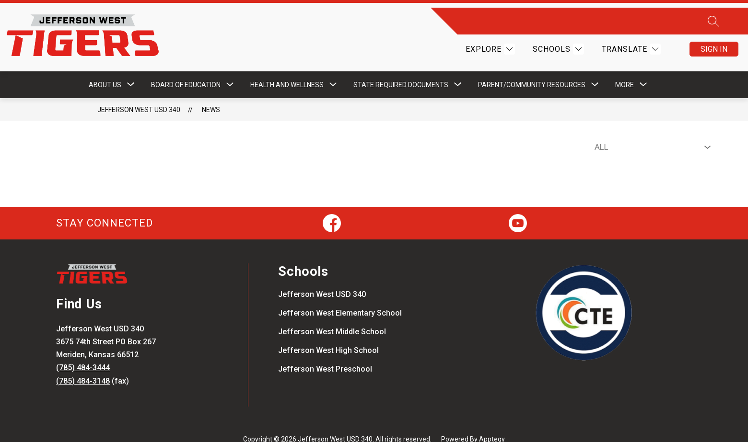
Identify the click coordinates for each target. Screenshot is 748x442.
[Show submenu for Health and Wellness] (287, 69)
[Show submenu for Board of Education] (186, 69)
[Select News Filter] (651, 132)
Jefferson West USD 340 (138, 94)
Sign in (714, 41)
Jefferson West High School (328, 335)
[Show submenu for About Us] (105, 69)
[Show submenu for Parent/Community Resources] (531, 69)
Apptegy (492, 424)
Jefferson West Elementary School (340, 297)
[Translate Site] (630, 41)
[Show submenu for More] (624, 69)
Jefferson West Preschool (325, 353)
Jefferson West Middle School (332, 316)
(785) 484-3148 (83, 365)
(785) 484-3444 (83, 352)
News (211, 94)
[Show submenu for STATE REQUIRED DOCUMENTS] (400, 69)
